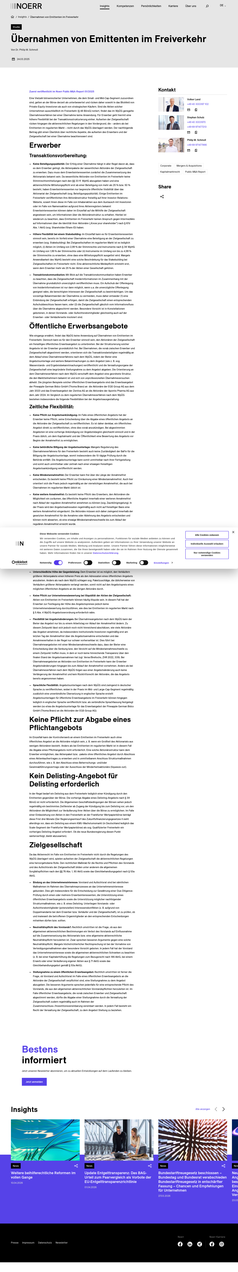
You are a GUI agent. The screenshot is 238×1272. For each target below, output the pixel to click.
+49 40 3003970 (196, 131)
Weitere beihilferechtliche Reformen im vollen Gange (43, 1184)
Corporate (165, 175)
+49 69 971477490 (197, 154)
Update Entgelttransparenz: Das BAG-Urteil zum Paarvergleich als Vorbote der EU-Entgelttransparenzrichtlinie (118, 1187)
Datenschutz (45, 1252)
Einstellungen (161, 35)
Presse (15, 1252)
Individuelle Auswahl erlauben (207, 16)
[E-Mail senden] (189, 119)
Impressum (28, 1252)
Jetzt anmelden (34, 1091)
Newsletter (62, 1252)
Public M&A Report (195, 181)
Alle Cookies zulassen (207, 7)
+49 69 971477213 (197, 136)
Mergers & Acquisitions (189, 175)
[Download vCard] (196, 119)
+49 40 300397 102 (198, 113)
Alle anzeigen (202, 1118)
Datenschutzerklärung (105, 25)
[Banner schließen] (233, 5)
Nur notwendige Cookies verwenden (207, 26)
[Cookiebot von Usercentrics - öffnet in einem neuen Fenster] (19, 35)
